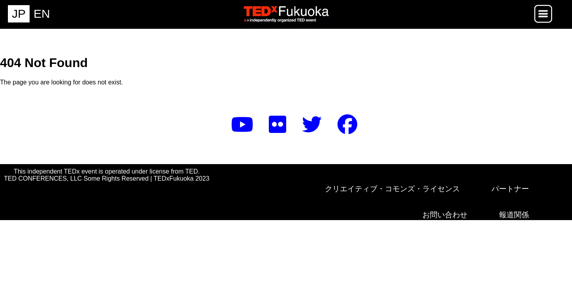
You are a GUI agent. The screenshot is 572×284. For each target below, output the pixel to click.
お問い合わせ (444, 215)
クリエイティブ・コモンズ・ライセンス (392, 189)
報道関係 (514, 215)
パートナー (510, 189)
